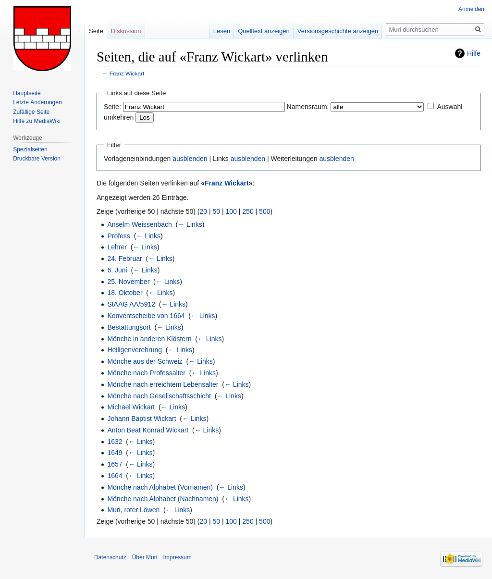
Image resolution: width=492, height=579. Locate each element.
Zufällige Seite (31, 112)
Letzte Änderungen (37, 102)
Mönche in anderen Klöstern (149, 339)
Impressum (177, 557)
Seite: (112, 107)
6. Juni (117, 270)
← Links (190, 224)
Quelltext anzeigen (264, 31)
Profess (118, 236)
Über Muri (145, 557)
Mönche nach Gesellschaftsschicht (159, 396)
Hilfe (473, 53)
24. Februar (124, 258)
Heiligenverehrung (134, 350)
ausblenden (189, 158)
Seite (96, 31)
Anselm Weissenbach (139, 224)
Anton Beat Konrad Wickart (147, 430)
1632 (114, 441)
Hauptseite (26, 93)
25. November (128, 281)
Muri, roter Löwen (133, 510)
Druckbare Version (37, 158)
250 (247, 211)
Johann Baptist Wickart (141, 418)
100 (231, 211)
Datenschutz (110, 557)
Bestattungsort (128, 327)
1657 (114, 464)
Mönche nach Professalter (146, 373)
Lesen (221, 31)
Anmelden (471, 9)
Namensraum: (308, 107)
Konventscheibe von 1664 (145, 316)
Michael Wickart (131, 407)
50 (217, 211)
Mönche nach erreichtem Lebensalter (162, 384)
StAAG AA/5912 (131, 304)
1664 (114, 476)
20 (204, 211)
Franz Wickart (127, 73)
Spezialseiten (30, 149)
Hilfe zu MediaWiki (37, 121)
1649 (114, 452)
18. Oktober (124, 292)
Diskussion (126, 31)
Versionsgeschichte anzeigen (337, 31)
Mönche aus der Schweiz (144, 361)
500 (264, 211)
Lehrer (116, 247)
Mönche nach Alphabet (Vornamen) (159, 487)
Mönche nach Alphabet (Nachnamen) (162, 499)
